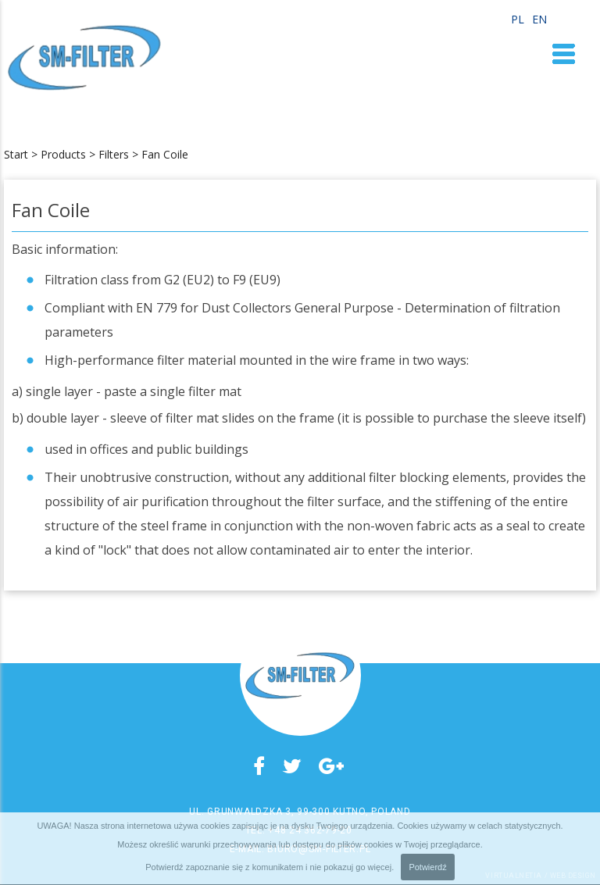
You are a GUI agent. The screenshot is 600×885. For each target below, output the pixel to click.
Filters (113, 154)
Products (63, 154)
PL (517, 19)
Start (16, 154)
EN (539, 19)
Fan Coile (164, 154)
